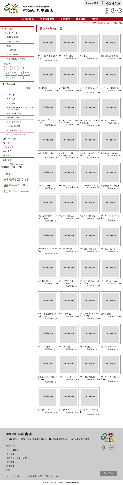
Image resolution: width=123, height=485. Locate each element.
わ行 (14, 77)
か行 (14, 68)
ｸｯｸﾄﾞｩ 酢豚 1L (65, 314)
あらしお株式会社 (13, 122)
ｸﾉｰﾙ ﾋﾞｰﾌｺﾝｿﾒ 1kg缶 (110, 281)
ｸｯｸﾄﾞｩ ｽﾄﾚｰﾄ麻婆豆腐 (109, 88)
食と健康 (7, 143)
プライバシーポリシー (15, 476)
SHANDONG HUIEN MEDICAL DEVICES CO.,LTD (19, 108)
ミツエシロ (8, 147)
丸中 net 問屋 (47, 19)
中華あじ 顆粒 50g (87, 216)
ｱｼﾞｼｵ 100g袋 (64, 347)
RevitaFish (11, 103)
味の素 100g (106, 314)
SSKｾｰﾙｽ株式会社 (14, 113)
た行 (27, 68)
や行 (27, 73)
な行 (7, 73)
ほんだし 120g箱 (44, 186)
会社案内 (65, 19)
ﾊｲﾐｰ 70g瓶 (42, 88)
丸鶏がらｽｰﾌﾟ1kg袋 (108, 347)
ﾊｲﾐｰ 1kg (83, 56)
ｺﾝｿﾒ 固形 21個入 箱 (88, 249)
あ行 (7, 68)
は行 (14, 73)
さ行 (20, 68)
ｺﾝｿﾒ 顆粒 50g (64, 88)
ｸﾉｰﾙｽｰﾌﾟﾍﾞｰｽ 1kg (66, 56)
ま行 (20, 73)
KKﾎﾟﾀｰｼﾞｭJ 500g (66, 185)
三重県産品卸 (12, 54)
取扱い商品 (28, 19)
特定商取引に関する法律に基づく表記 (44, 476)
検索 (28, 88)
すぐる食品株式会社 (14, 130)
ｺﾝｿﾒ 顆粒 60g (43, 281)
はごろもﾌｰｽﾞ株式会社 (15, 135)
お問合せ (96, 19)
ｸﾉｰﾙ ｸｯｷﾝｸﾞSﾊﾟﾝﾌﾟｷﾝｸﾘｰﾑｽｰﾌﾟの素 (89, 315)
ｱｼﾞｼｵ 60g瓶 (85, 347)
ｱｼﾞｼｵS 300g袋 (44, 347)
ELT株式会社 (11, 99)
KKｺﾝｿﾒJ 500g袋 (65, 249)
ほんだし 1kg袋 (65, 377)
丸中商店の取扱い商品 (101, 23)
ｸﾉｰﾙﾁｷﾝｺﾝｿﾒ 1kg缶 (87, 377)
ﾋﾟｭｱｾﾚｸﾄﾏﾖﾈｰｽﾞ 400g (89, 185)
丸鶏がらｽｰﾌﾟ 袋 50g (109, 153)
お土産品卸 (11, 50)
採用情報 (80, 19)
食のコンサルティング (16, 458)
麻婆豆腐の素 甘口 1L (109, 56)
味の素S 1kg (64, 410)
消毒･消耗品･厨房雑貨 (15, 59)
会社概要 (10, 462)
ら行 (7, 77)
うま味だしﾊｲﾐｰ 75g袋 (110, 186)
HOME (85, 23)
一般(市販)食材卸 (13, 41)
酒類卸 (9, 46)
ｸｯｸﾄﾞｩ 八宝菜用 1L (108, 120)
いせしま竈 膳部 (13, 126)
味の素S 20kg (43, 410)
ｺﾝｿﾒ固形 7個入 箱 (108, 249)
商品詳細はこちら (50, 60)
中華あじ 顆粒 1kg (66, 216)
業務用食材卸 (12, 37)
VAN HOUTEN (12, 118)
